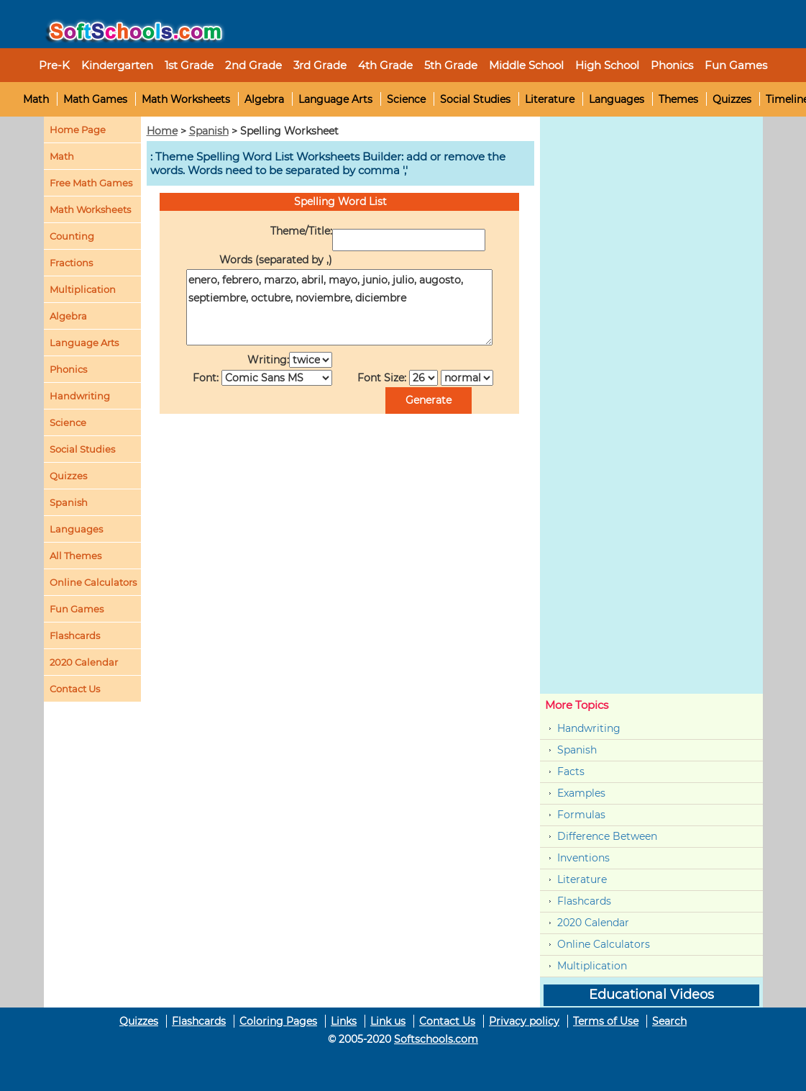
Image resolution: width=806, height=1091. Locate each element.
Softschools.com (436, 1039)
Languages (616, 99)
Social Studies (475, 99)
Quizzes (732, 99)
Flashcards (584, 901)
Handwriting (80, 396)
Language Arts (335, 99)
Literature (549, 99)
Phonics (68, 369)
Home (162, 131)
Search (669, 1021)
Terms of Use (605, 1021)
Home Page (78, 129)
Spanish (209, 131)
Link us (388, 1021)
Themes (678, 99)
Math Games (95, 99)
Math (36, 99)
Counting (72, 236)
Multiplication (83, 289)
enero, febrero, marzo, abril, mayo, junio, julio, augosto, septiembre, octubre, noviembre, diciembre (339, 307)
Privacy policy (524, 1021)
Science (406, 99)
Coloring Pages (278, 1021)
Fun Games (736, 65)
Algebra (264, 99)
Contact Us (447, 1021)
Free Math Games (91, 183)
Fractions (71, 262)
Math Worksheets (186, 99)
